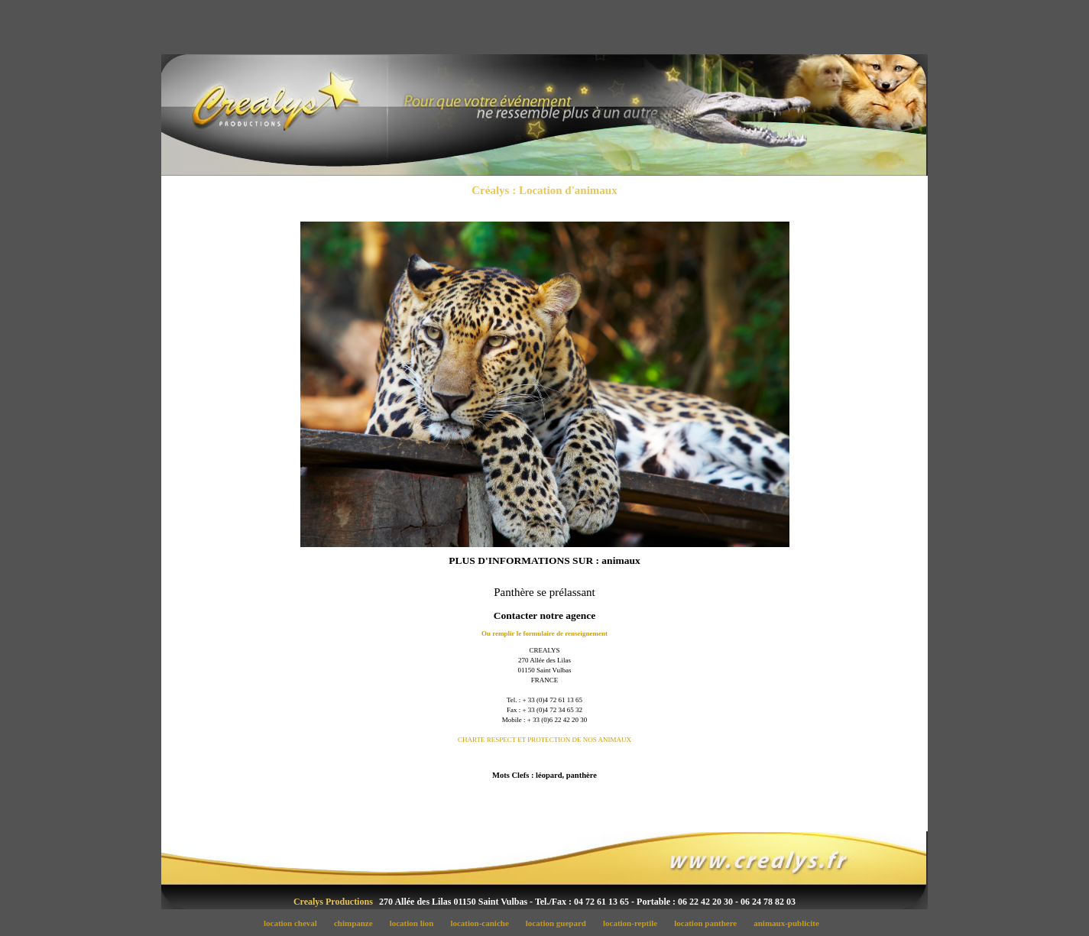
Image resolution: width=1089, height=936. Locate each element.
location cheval (294, 923)
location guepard (559, 923)
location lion (415, 923)
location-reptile (633, 923)
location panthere (710, 923)
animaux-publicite (790, 923)
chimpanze (357, 923)
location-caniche (483, 923)
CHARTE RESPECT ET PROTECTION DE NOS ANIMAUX (544, 739)
